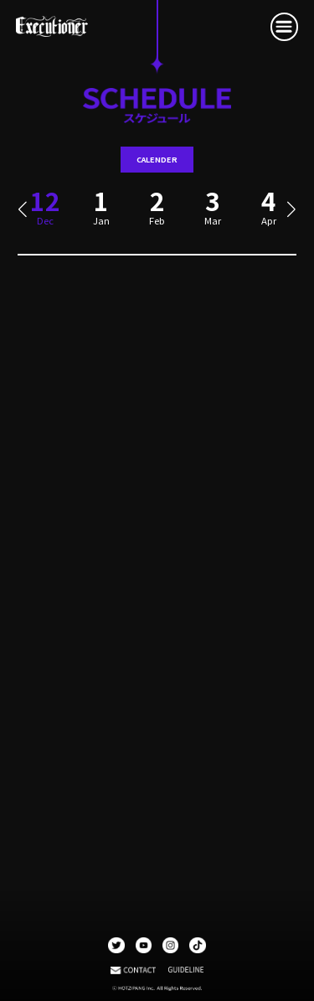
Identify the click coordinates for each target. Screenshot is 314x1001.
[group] (101, 213)
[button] (22, 210)
